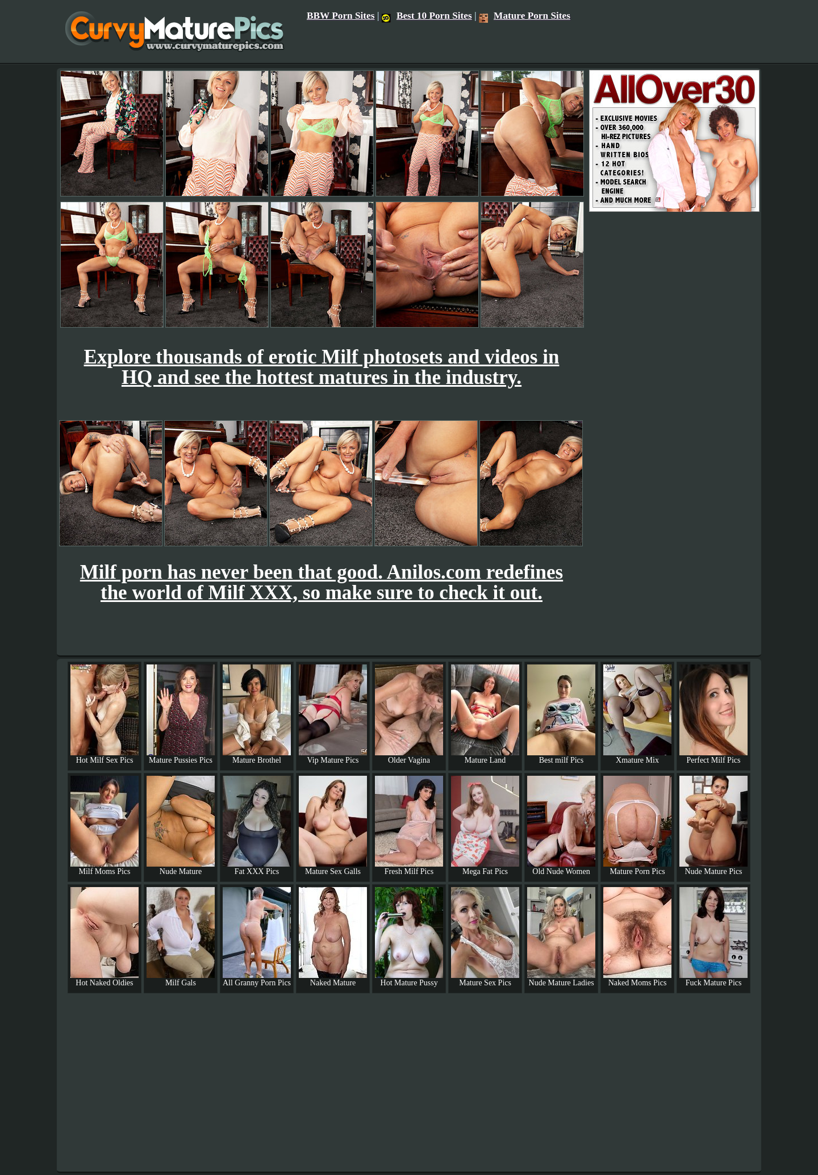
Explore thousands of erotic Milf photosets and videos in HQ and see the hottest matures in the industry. (322, 367)
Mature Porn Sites (524, 15)
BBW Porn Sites (341, 15)
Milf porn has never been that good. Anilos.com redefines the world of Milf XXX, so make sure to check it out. (321, 582)
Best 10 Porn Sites (427, 15)
